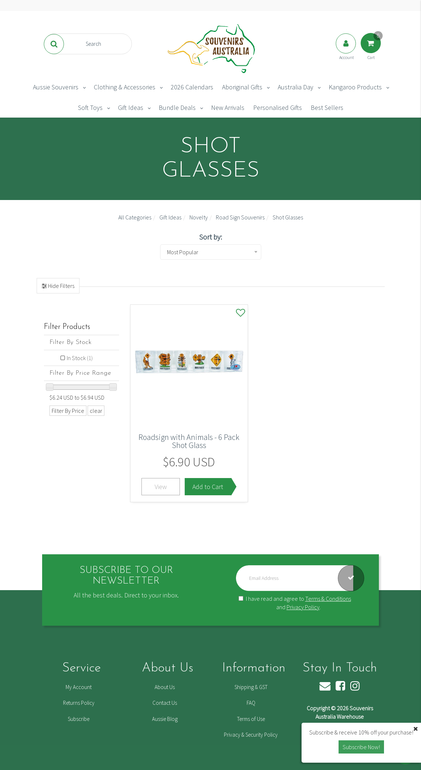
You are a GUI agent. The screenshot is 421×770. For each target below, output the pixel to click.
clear (96, 410)
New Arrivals (227, 107)
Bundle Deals (177, 107)
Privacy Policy (303, 607)
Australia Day (295, 87)
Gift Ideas (130, 107)
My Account (79, 687)
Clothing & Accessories (124, 87)
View (161, 486)
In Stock (80, 358)
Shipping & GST (250, 687)
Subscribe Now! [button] (361, 747)
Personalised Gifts (277, 107)
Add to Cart (207, 486)
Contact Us (164, 702)
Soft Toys (90, 107)
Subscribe (78, 718)
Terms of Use (251, 718)
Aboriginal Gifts (242, 87)
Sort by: (210, 236)
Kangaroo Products (355, 87)
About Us (165, 687)
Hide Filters (60, 285)
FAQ (251, 702)
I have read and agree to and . (295, 603)
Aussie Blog (165, 718)
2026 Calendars (192, 87)
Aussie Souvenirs (55, 87)
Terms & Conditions (328, 598)
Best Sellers (327, 107)
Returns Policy (79, 702)
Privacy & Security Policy (251, 734)
